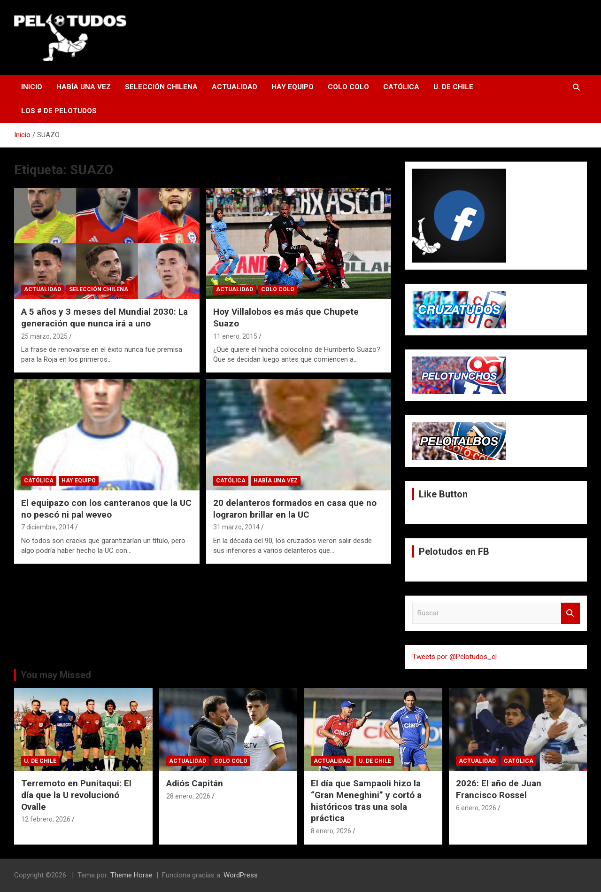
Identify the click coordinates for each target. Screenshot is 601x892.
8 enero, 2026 (331, 831)
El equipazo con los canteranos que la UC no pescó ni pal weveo (106, 508)
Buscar (570, 613)
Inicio (31, 87)
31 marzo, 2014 (236, 527)
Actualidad (234, 87)
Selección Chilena (161, 87)
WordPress (240, 875)
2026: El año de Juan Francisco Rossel (498, 789)
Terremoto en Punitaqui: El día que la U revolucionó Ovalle (76, 795)
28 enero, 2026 (188, 796)
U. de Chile (453, 87)
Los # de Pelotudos (59, 111)
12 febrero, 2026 (45, 819)
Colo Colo (348, 87)
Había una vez (83, 87)
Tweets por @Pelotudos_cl (454, 656)
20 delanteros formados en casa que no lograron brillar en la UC (295, 508)
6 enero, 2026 (476, 808)
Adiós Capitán (194, 783)
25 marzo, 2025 (44, 336)
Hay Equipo (292, 87)
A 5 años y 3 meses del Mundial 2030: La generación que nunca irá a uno (104, 317)
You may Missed (56, 675)
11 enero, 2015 (235, 336)
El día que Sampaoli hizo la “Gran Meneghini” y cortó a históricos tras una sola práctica (366, 800)
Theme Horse (131, 875)
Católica (401, 87)
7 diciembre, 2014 (47, 527)
